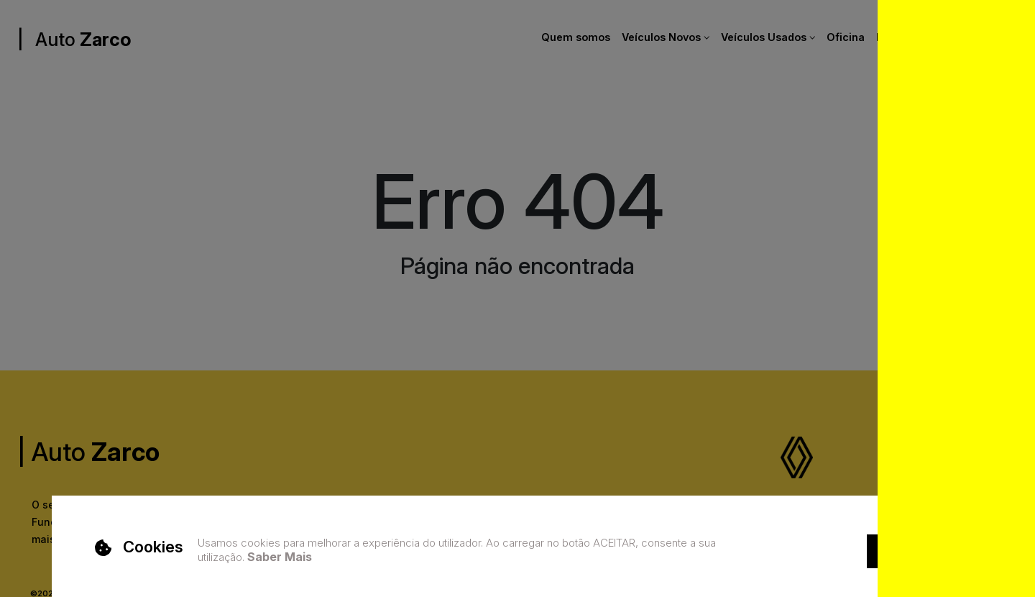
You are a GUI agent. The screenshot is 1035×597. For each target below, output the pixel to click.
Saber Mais (279, 557)
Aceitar (903, 550)
